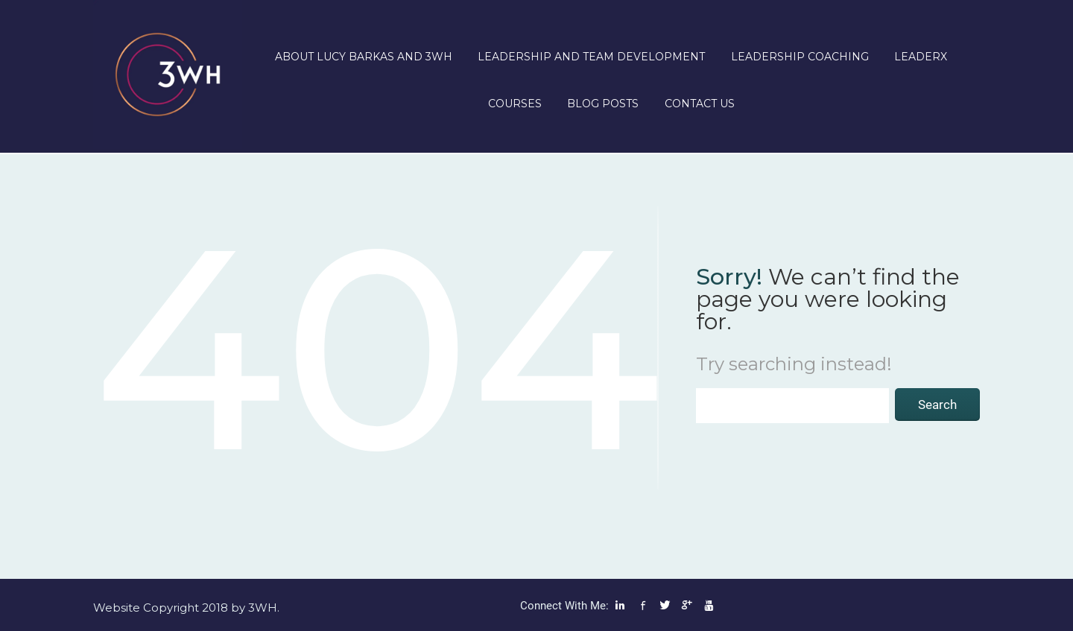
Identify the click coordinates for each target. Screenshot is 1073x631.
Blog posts (603, 103)
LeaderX (920, 56)
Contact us (700, 103)
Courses (515, 103)
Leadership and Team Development (591, 56)
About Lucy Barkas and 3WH (363, 56)
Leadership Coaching (800, 56)
